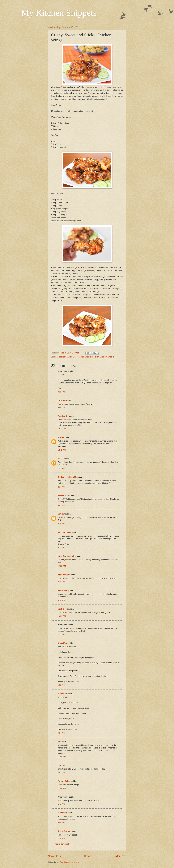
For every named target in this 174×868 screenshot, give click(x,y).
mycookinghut (64, 575)
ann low (61, 514)
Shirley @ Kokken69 (67, 477)
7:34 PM (61, 838)
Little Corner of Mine (67, 556)
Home (87, 856)
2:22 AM (61, 634)
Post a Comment (62, 844)
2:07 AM (61, 487)
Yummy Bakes (64, 781)
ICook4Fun (63, 643)
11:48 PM (62, 788)
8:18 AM (61, 524)
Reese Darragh (64, 831)
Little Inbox (63, 400)
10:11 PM (62, 429)
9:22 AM (61, 685)
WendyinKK (63, 416)
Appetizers (62, 357)
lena (59, 741)
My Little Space (65, 532)
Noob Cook (63, 609)
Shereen (61, 437)
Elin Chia (62, 458)
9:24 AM (61, 733)
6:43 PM (61, 772)
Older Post (120, 856)
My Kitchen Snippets (59, 13)
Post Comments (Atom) (69, 862)
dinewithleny (63, 590)
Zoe (59, 765)
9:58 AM (61, 822)
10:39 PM (62, 616)
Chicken (95, 357)
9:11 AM (61, 547)
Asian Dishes (72, 357)
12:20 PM (62, 566)
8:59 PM (61, 392)
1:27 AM (61, 468)
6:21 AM (61, 505)
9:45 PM (61, 407)
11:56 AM (62, 757)
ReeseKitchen (64, 495)
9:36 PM (61, 600)
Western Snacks (107, 357)
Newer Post (55, 856)
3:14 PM (61, 804)
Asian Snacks (85, 357)
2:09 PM (61, 582)
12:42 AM (62, 450)
